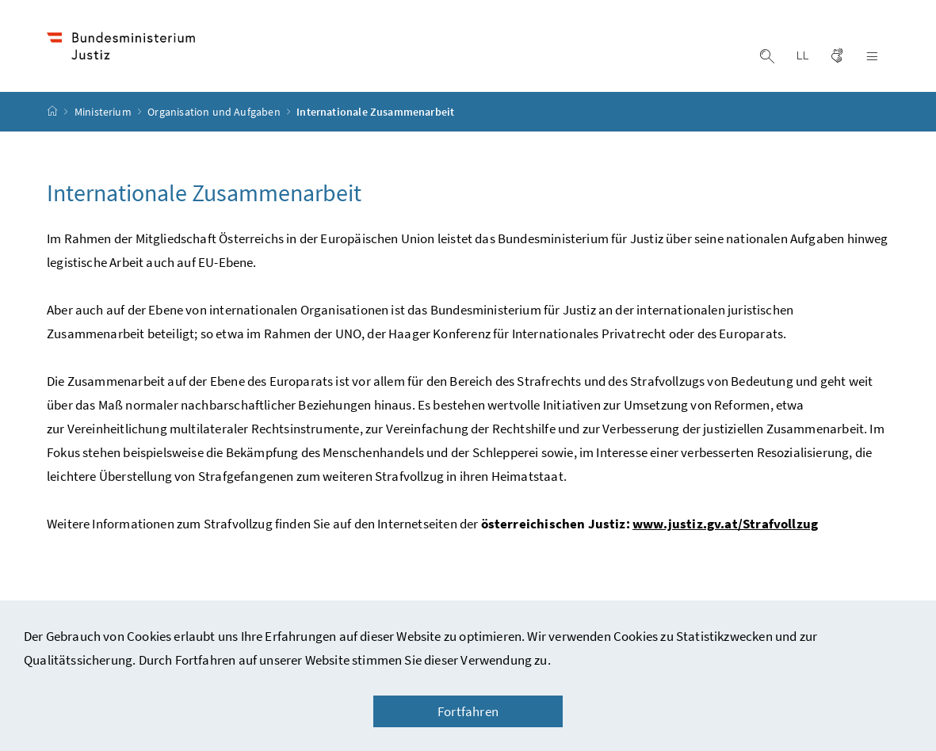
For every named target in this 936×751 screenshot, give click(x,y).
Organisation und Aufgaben (215, 112)
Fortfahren (468, 711)
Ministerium (104, 112)
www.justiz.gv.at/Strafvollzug (725, 523)
